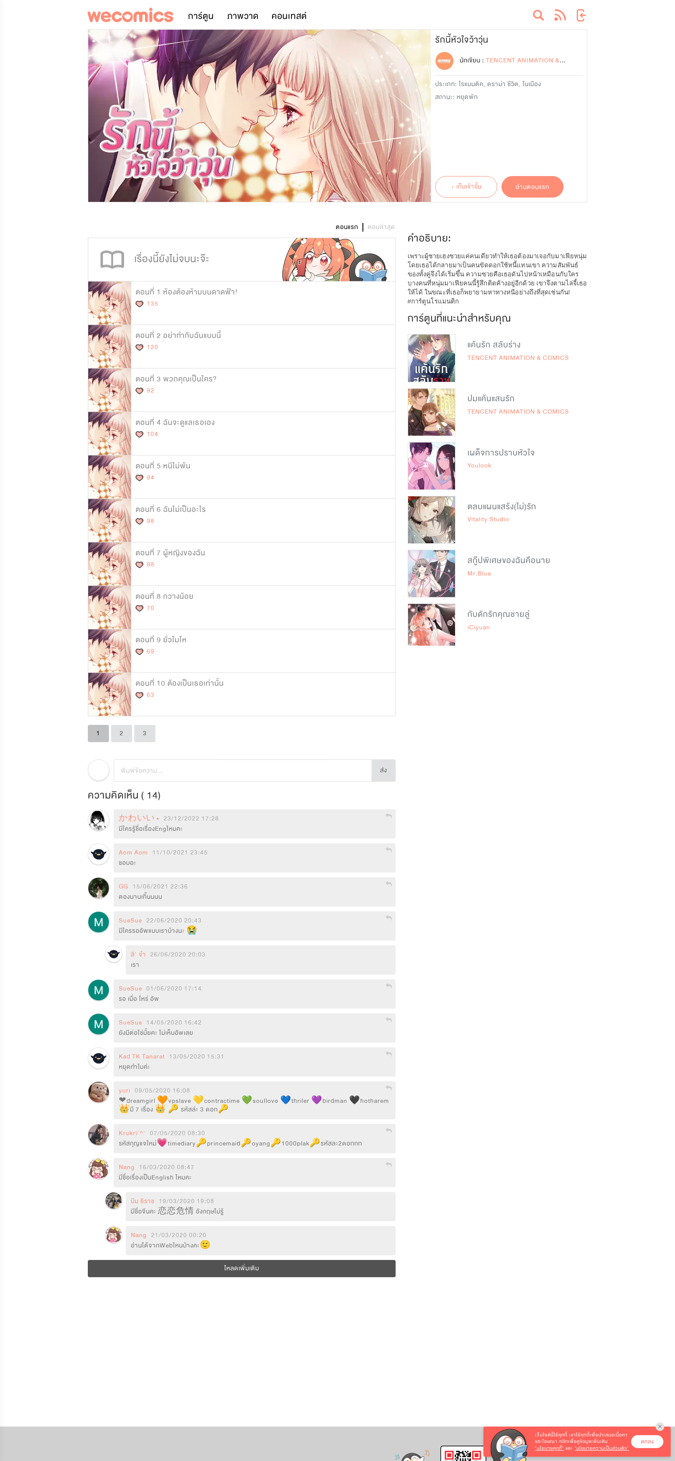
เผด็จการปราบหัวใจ (501, 453)
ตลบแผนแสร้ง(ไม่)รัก (502, 507)
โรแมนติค (471, 84)
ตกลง (647, 1441)
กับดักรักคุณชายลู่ (499, 614)
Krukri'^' (132, 1133)
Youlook (480, 465)
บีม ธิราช (143, 1201)
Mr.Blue (479, 573)
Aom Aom (133, 852)
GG (123, 886)
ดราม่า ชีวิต (503, 84)
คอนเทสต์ (289, 16)
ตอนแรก (347, 227)
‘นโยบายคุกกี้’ (549, 1448)
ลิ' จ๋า (138, 954)
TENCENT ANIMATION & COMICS (518, 358)
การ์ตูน (201, 16)
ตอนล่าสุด (381, 227)
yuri (124, 1090)
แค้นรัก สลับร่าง (494, 345)
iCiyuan (479, 627)
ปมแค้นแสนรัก (491, 398)
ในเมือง (532, 84)
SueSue (130, 920)
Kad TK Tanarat (142, 1056)
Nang (127, 1167)
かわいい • (139, 818)
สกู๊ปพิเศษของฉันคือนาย (509, 560)
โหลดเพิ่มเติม (241, 1268)
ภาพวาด (243, 16)
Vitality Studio (488, 519)
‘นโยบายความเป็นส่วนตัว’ (602, 1448)
